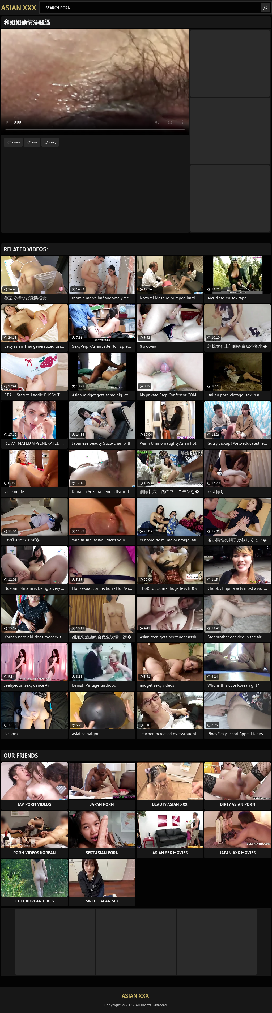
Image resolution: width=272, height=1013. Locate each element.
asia (34, 142)
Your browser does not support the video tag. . (95, 82)
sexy (52, 142)
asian (15, 142)
